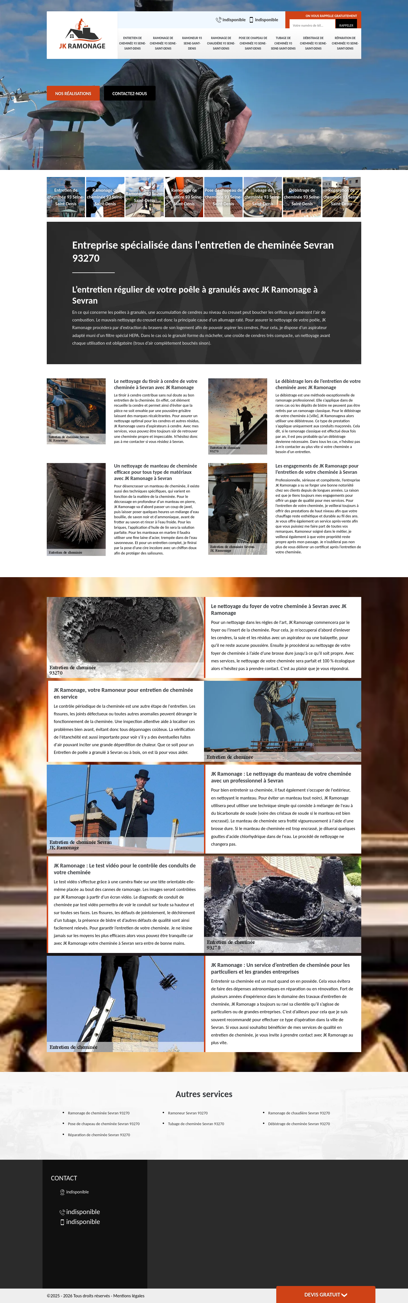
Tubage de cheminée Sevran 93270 (196, 1123)
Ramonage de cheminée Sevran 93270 (98, 1113)
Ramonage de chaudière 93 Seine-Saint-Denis (221, 43)
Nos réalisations (73, 93)
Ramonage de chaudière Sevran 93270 (299, 1113)
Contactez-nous (129, 93)
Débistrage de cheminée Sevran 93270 (299, 1123)
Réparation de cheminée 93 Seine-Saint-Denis (345, 43)
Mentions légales (128, 1295)
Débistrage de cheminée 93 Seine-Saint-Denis (313, 43)
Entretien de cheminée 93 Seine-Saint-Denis (132, 43)
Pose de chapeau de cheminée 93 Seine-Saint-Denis (253, 43)
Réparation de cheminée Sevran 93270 (99, 1135)
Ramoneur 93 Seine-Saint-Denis (192, 43)
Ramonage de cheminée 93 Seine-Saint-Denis (163, 43)
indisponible (231, 20)
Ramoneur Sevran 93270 (188, 1113)
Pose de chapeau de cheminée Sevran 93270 (104, 1123)
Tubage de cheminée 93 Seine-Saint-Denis (283, 43)
